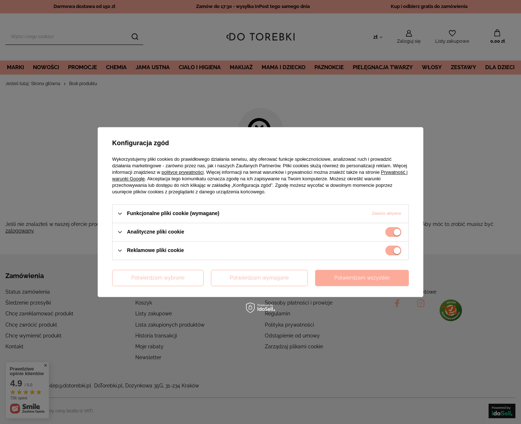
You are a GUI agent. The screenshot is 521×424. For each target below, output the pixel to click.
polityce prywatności (183, 172)
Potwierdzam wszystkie (362, 278)
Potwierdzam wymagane (259, 278)
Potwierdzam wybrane (158, 278)
